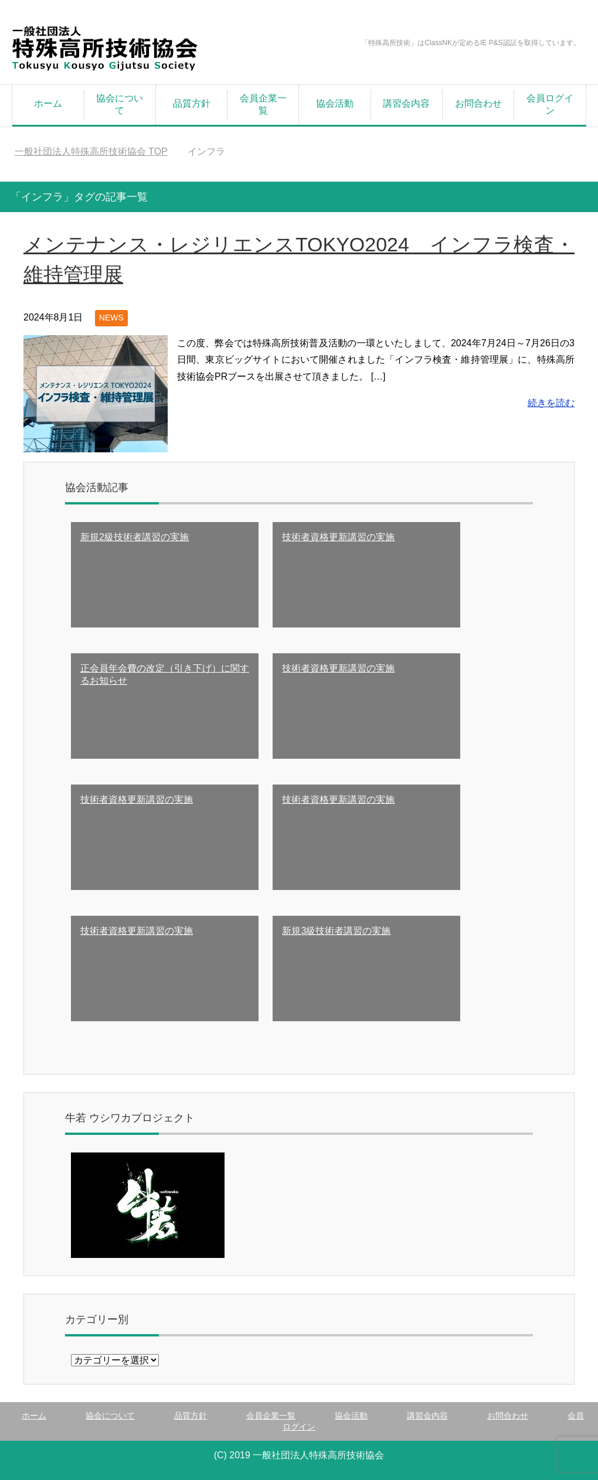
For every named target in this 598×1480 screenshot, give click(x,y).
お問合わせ (478, 103)
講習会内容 (406, 103)
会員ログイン (549, 104)
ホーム (48, 103)
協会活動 (335, 103)
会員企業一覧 (263, 104)
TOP (91, 151)
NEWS (111, 317)
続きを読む (551, 403)
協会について (119, 104)
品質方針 (191, 103)
